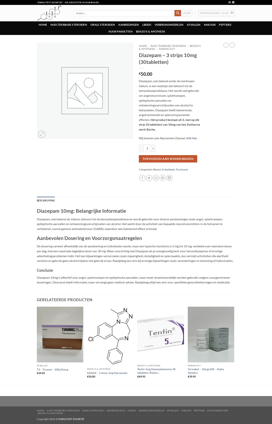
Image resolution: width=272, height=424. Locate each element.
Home (43, 24)
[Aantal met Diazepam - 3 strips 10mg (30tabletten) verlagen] (141, 148)
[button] (186, 13)
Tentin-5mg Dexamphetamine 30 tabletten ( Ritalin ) (156, 371)
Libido (146, 24)
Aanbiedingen (128, 24)
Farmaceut (167, 48)
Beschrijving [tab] (46, 200)
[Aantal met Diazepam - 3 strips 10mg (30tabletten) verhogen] (153, 148)
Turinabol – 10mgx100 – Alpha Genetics (206, 371)
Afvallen (193, 24)
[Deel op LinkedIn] (169, 178)
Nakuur (210, 24)
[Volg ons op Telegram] (233, 2)
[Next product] (226, 45)
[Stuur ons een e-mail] (230, 2)
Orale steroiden (102, 24)
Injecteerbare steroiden (68, 24)
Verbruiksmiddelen (169, 24)
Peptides (225, 24)
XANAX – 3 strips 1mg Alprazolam (107, 372)
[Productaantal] (147, 148)
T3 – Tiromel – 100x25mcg (52, 369)
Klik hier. (192, 138)
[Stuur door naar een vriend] (156, 178)
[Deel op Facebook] (142, 178)
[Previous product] (232, 45)
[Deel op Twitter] (149, 178)
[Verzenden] (178, 13)
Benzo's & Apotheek (164, 169)
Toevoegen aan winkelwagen (168, 158)
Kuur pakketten (121, 31)
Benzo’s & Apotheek (150, 31)
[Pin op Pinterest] (163, 178)
